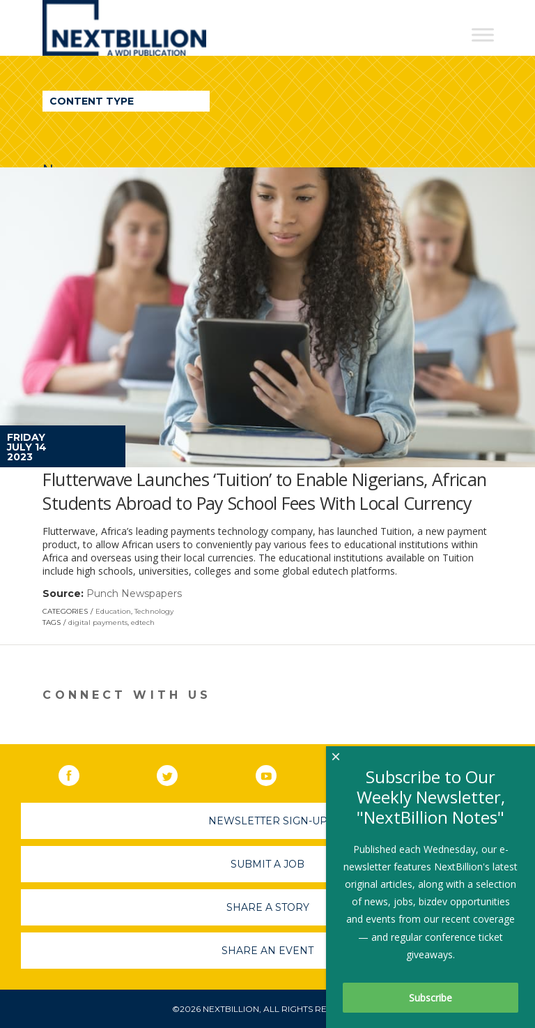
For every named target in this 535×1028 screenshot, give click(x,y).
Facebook (78, 772)
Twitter (177, 772)
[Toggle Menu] (483, 34)
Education (113, 611)
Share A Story (267, 907)
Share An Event (267, 950)
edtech (143, 622)
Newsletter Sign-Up (267, 821)
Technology (153, 611)
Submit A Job (267, 864)
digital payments (97, 622)
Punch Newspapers (134, 593)
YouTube (276, 772)
